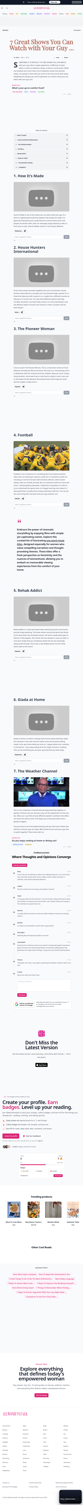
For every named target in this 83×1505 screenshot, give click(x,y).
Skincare (39, 14)
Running (46, 1458)
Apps (24, 1426)
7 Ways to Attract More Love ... (21, 1283)
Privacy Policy (33, 1487)
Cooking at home (18, 844)
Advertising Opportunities (64, 1483)
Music (25, 1454)
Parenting (5, 1458)
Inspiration (26, 1446)
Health (4, 1446)
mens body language (64, 1279)
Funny (11, 14)
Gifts (44, 1442)
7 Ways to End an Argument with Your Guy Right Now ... (41, 1292)
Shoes (66, 1458)
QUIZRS (69, 94)
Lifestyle (31, 14)
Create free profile (11, 1136)
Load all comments (19, 865)
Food (45, 1438)
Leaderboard (24, 1175)
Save (56, 57)
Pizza (26, 92)
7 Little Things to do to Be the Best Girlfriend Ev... (31, 1279)
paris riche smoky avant (23, 1288)
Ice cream (41, 92)
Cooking (5, 1434)
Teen (4, 1466)
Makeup (4, 14)
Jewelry (73, 14)
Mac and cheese (17, 92)
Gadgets (5, 1442)
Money (66, 1450)
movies (5, 30)
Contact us (6, 1483)
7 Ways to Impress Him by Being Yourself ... (56, 1283)
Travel (25, 1466)
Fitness (80, 14)
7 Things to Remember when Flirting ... (53, 1288)
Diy (65, 1434)
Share (64, 57)
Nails (44, 1454)
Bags (44, 1426)
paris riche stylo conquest (24, 1274)
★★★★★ (77, 30)
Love (67, 14)
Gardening (26, 1442)
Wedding (67, 1466)
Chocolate (33, 92)
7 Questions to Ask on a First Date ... (41, 1296)
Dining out (28, 844)
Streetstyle (24, 14)
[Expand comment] (18, 953)
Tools (24, 1470)
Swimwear (67, 1462)
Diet (44, 1434)
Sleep (25, 1462)
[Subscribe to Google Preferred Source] (24, 1004)
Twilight (45, 1466)
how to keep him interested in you (54, 1274)
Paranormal (67, 1454)
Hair (17, 14)
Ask (66, 237)
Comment (22, 995)
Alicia (17, 57)
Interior (54, 14)
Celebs (66, 1430)
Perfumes (47, 14)
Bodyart (25, 1430)
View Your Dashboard (32, 1136)
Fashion (5, 1438)
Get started (58, 1175)
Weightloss (6, 1470)
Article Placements (35, 1483)
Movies (4, 1454)
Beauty (4, 1430)
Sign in (40, 1141)
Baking (61, 14)
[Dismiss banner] (68, 1001)
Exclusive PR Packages (9, 1487)
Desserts (26, 1434)
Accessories (6, 1426)
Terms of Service (61, 1487)
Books (45, 1430)
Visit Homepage (41, 1395)
